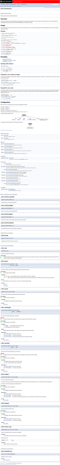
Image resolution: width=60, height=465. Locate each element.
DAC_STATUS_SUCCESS (10, 83)
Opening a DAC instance (7, 59)
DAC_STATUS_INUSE (8, 149)
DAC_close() (5, 285)
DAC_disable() (5, 400)
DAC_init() (5, 284)
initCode (6, 439)
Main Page (3, 4)
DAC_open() (22, 159)
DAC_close (3, 54)
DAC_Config (6, 135)
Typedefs (52, 7)
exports (2, 6)
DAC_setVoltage (4, 47)
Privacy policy (6, 464)
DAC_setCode (3, 49)
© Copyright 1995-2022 (3, 463)
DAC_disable (3, 51)
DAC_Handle (3, 43)
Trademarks (1, 464)
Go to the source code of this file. (6, 130)
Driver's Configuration (8, 104)
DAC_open (12, 43)
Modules (7, 4)
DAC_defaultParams (11, 189)
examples (25, 27)
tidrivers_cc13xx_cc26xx (7, 6)
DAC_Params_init (4, 41)
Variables (58, 7)
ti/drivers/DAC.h (8, 34)
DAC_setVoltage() (42, 76)
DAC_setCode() (25, 90)
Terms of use (10, 464)
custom (6, 440)
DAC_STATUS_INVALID (8, 152)
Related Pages (23, 4)
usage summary (16, 27)
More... (14, 136)
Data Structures (13, 4)
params (7, 40)
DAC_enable (3, 45)
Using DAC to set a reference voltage (9, 60)
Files (19, 4)
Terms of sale (14, 464)
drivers (19, 6)
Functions (55, 7)
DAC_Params (3, 40)
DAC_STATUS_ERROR (8, 146)
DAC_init (3, 38)
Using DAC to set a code (7, 61)
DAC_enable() (20, 76)
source (14, 6)
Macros (50, 7)
